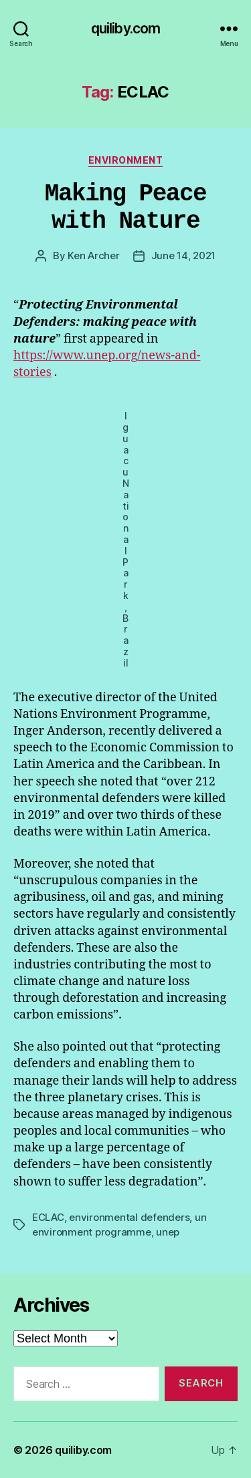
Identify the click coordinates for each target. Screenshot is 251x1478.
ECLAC (48, 1217)
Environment (125, 160)
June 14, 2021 (183, 255)
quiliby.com (125, 28)
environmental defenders (129, 1217)
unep (167, 1232)
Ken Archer (93, 255)
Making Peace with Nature (125, 208)
